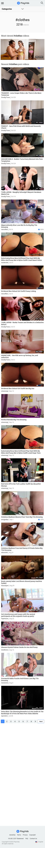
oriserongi (4, 391)
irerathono (4, 650)
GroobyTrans (5, 97)
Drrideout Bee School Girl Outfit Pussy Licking (18, 291)
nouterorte (4, 262)
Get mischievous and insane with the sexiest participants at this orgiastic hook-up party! (18, 615)
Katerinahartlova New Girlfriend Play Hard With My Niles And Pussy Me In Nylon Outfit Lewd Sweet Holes (21, 259)
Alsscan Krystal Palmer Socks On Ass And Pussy (19, 647)
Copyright (32, 835)
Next (40, 721)
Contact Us (33, 838)
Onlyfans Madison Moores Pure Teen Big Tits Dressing (22, 517)
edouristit (4, 552)
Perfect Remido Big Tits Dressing (13, 420)
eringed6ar (4, 519)
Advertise (12, 835)
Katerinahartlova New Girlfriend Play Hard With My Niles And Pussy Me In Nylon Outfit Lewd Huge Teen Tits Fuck (21, 453)
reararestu (4, 683)
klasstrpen (4, 585)
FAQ (26, 838)
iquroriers (4, 716)
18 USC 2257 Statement (16, 838)
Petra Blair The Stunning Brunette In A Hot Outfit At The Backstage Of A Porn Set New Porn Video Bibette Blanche (22, 714)
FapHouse (4, 618)
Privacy (25, 835)
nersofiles (4, 229)
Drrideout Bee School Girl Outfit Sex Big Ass (17, 388)
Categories (7, 9)
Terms (19, 835)
